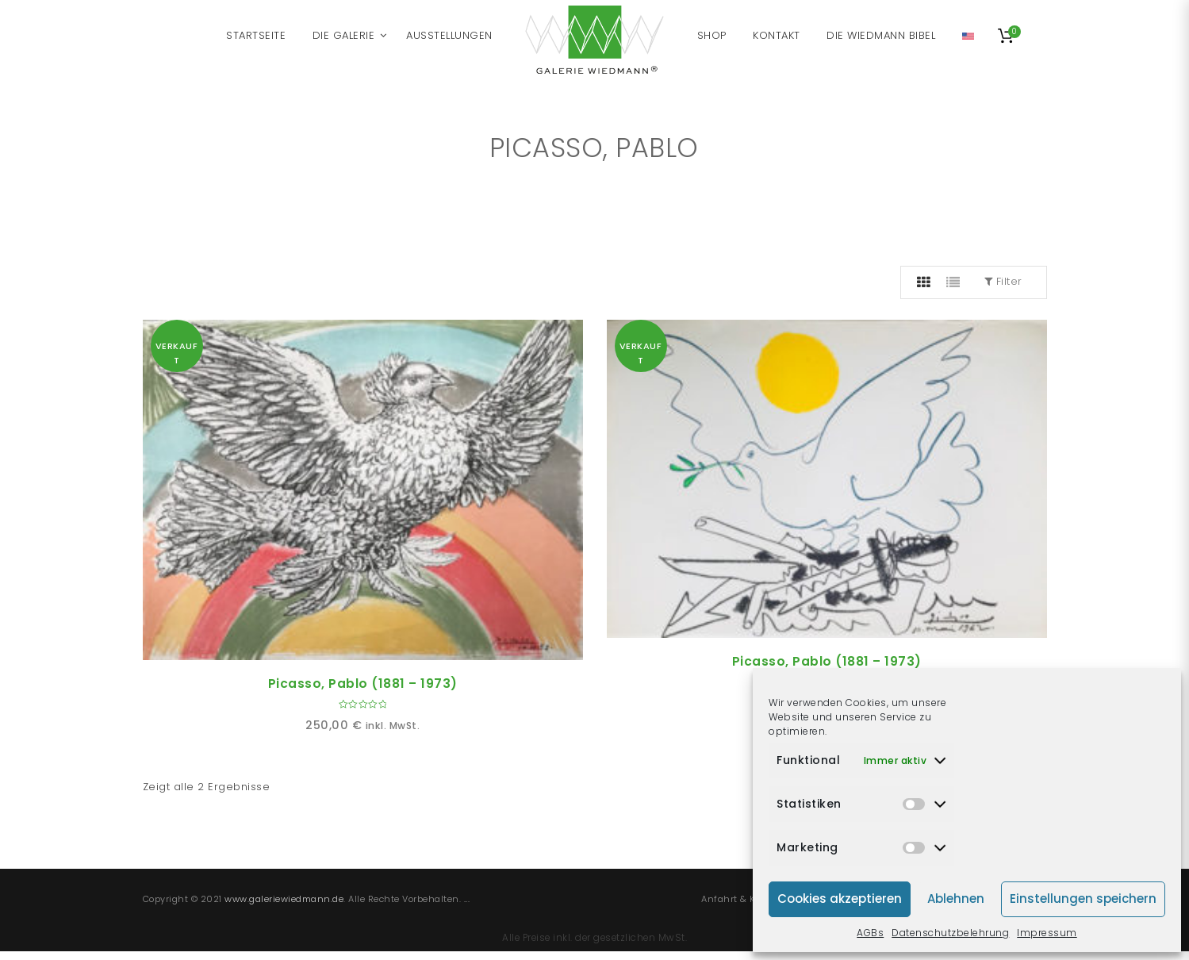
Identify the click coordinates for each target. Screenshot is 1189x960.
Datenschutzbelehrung (950, 932)
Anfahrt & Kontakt (743, 899)
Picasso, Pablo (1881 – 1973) (363, 683)
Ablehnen (955, 898)
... (467, 899)
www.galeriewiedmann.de (283, 899)
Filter (1003, 281)
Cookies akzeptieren (839, 898)
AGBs (870, 932)
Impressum (1047, 932)
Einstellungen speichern (1083, 898)
